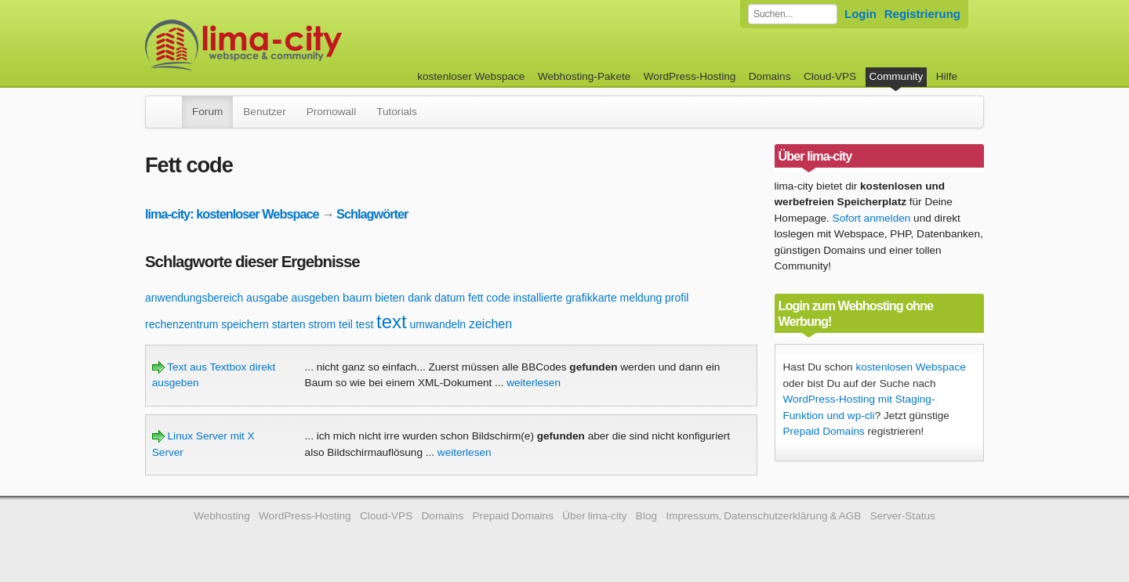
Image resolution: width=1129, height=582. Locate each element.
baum (357, 297)
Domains (770, 76)
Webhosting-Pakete (584, 76)
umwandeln (438, 324)
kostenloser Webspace (471, 76)
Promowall (331, 111)
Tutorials (396, 111)
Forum (207, 111)
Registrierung (922, 13)
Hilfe (946, 76)
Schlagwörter (372, 214)
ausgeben (316, 297)
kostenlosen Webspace (910, 367)
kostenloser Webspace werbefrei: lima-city (302, 45)
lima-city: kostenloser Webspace (232, 214)
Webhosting (222, 516)
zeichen (490, 324)
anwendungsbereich (194, 297)
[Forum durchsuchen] (792, 14)
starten (289, 324)
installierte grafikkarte (564, 297)
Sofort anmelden (872, 218)
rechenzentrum (181, 324)
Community (896, 76)
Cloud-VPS (830, 76)
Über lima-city (594, 516)
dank (419, 297)
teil (346, 324)
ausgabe (267, 297)
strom (322, 324)
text (391, 321)
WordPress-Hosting (690, 76)
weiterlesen (533, 383)
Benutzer (264, 111)
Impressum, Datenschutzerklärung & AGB (763, 516)
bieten (390, 297)
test (365, 324)
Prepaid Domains (824, 431)
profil (676, 297)
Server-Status (902, 516)
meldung (641, 297)
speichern (245, 324)
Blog (646, 516)
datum (449, 297)
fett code (489, 297)
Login (860, 13)
